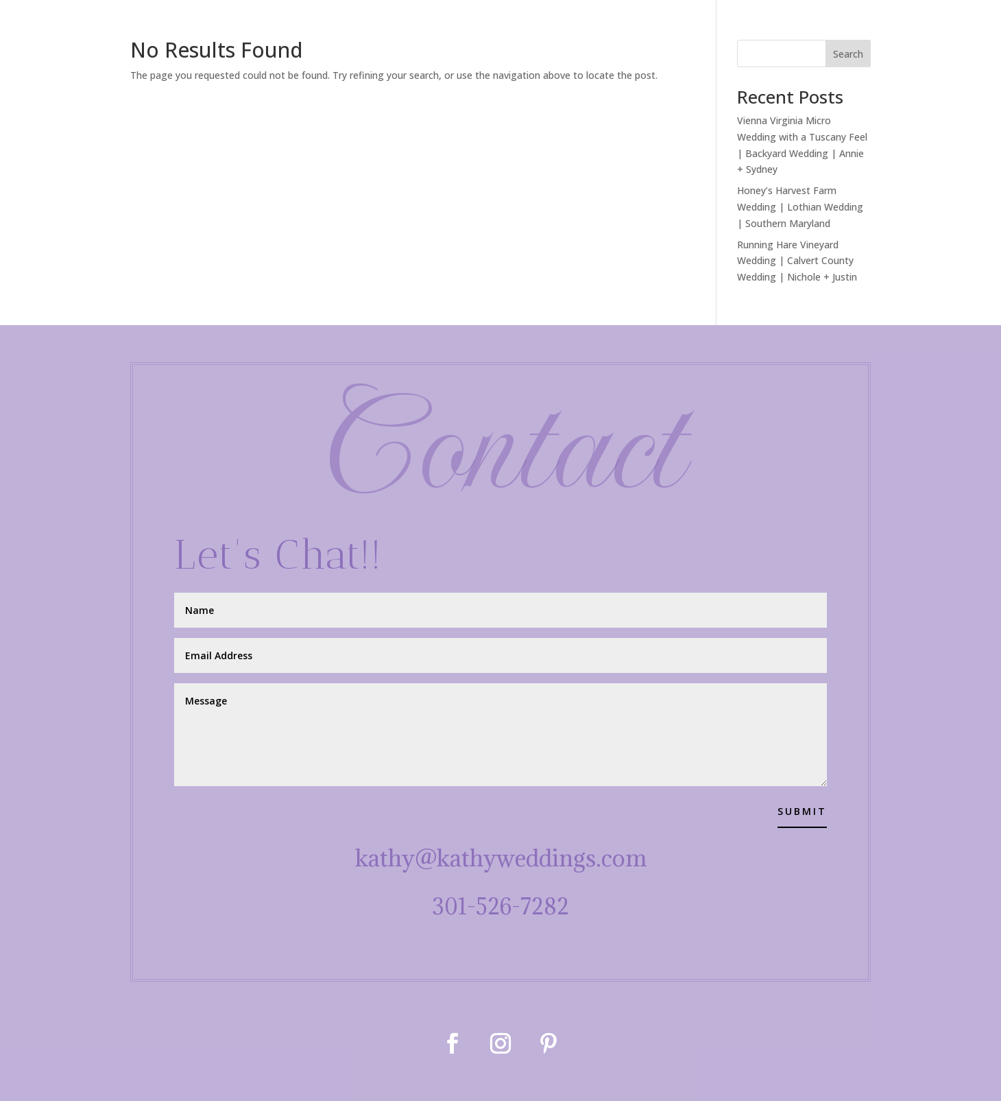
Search (848, 53)
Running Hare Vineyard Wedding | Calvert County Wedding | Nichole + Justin (797, 261)
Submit (802, 811)
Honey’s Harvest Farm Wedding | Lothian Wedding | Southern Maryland (800, 207)
